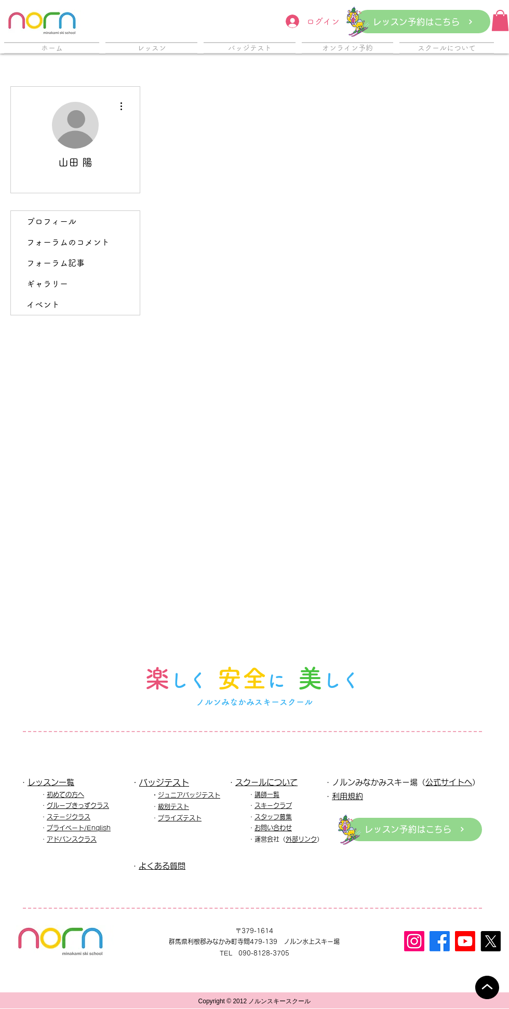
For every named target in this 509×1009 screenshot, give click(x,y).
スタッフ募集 (273, 817)
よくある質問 (162, 866)
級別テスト (173, 806)
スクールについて (266, 782)
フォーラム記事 (55, 263)
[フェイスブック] (440, 941)
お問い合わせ (273, 828)
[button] (500, 20)
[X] (490, 941)
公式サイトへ (448, 782)
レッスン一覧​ (51, 782)
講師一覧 (266, 794)
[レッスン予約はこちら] (423, 21)
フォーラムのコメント (68, 242)
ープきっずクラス (84, 805)
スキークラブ (273, 805)
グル (53, 805)
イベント (43, 304)
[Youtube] (465, 941)
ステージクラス (68, 817)
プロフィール (51, 221)
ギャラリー (47, 284)
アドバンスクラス (72, 839)
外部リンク (301, 839)
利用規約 (347, 796)
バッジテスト (164, 782)
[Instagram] (414, 941)
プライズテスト (180, 818)
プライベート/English (79, 828)
